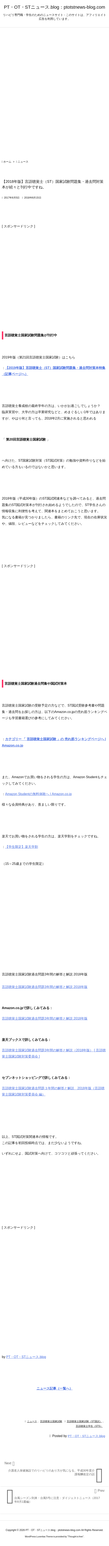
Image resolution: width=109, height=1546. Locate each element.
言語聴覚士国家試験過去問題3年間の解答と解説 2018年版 (44, 1018)
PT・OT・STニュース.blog (26, 1357)
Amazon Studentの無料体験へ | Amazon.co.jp (38, 794)
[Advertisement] (54, 271)
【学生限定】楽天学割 (21, 847)
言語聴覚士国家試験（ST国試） (84, 1421)
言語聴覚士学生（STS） (89, 1426)
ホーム (7, 161)
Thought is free (75, 1536)
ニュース (23, 161)
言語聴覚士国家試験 (51, 1421)
